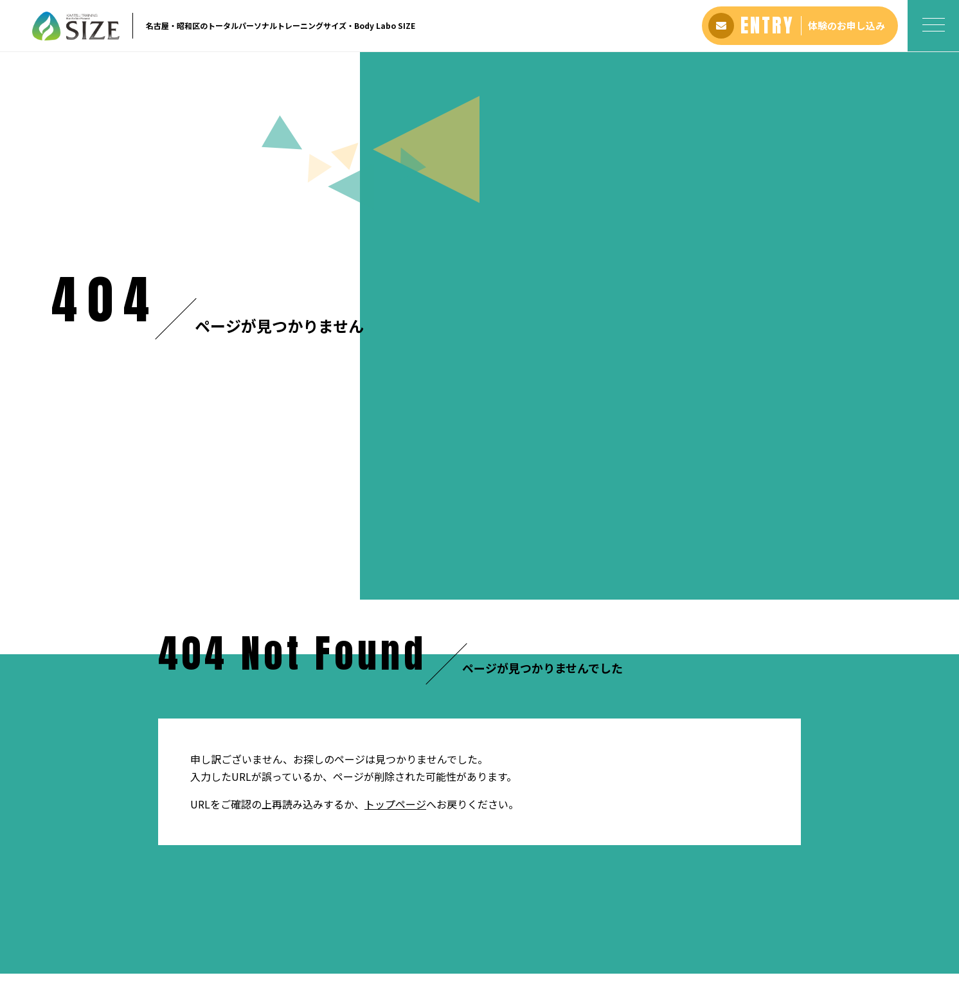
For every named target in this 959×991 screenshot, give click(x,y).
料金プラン (334, 920)
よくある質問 (457, 920)
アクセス (511, 920)
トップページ (395, 222)
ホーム (63, 475)
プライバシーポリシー (684, 920)
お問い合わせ (602, 920)
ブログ (552, 920)
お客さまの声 (393, 920)
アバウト (284, 920)
